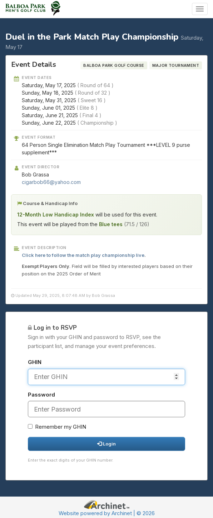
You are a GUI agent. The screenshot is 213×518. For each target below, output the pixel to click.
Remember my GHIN (57, 426)
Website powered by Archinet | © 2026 (107, 513)
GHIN (34, 362)
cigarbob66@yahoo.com (51, 182)
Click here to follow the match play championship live (83, 255)
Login (106, 444)
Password (41, 394)
